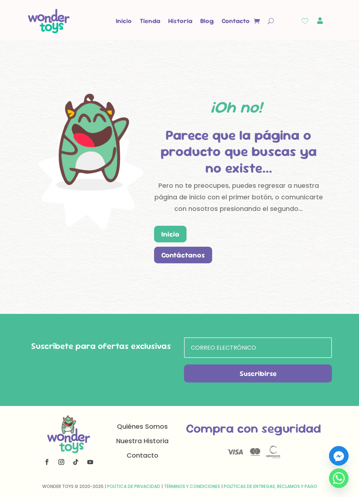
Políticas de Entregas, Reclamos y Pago (270, 486)
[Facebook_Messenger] (339, 456)
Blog (207, 21)
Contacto (236, 21)
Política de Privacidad (133, 486)
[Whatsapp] (339, 478)
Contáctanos (183, 255)
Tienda (150, 21)
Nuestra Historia (142, 440)
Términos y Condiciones (192, 486)
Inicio (124, 21)
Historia (180, 21)
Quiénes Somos (142, 426)
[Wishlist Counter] (305, 21)
